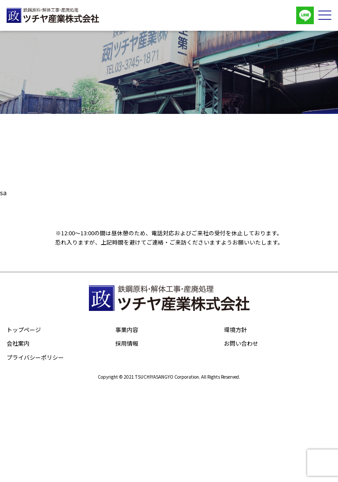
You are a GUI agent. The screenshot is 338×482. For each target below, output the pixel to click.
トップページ (24, 329)
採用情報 (126, 343)
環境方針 (235, 329)
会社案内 (18, 343)
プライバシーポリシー (35, 357)
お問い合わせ (241, 343)
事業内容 (126, 329)
